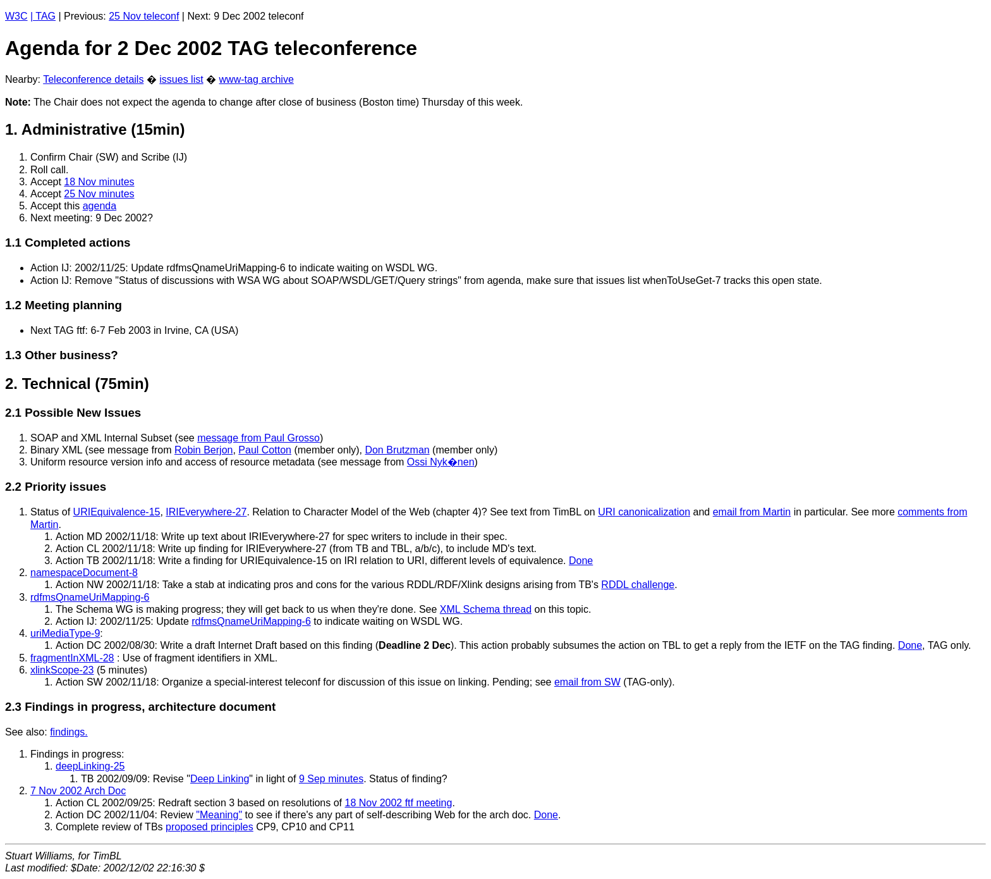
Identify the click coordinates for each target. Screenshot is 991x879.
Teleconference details (93, 79)
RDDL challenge (637, 584)
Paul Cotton (264, 450)
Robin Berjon (203, 450)
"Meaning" (219, 814)
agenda (99, 205)
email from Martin (752, 512)
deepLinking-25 (90, 766)
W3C (16, 16)
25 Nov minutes (99, 193)
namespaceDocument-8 (84, 572)
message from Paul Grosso (258, 438)
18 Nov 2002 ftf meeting (398, 802)
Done (581, 560)
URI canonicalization (644, 512)
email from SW (587, 682)
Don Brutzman (397, 450)
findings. (69, 732)
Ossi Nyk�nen (441, 462)
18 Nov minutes (99, 181)
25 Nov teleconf (144, 16)
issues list (181, 79)
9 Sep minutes (331, 778)
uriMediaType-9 (65, 633)
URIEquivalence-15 (117, 512)
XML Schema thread (486, 609)
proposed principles (209, 826)
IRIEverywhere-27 (206, 512)
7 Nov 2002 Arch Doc (78, 790)
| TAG (43, 16)
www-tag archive (256, 79)
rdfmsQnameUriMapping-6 (90, 597)
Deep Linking (219, 778)
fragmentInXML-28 (72, 658)
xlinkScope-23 (62, 670)
